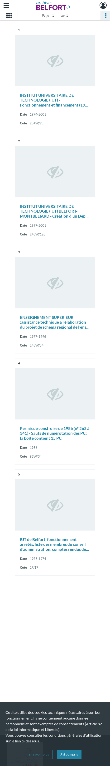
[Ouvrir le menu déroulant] (6, 6)
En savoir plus (39, 754)
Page (45, 15)
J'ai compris (69, 754)
